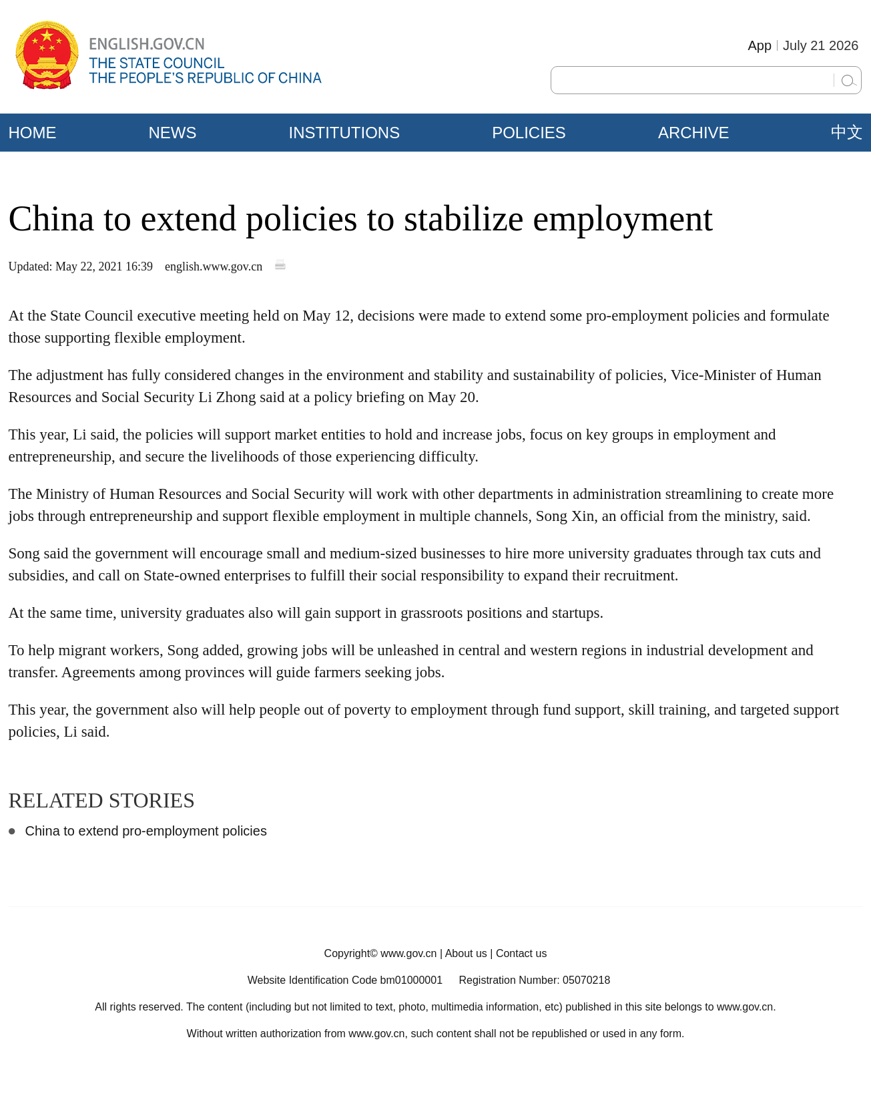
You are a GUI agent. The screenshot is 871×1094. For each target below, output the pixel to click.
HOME (33, 133)
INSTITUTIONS (344, 133)
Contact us (521, 953)
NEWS (173, 133)
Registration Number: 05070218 (534, 980)
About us (466, 953)
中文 (847, 132)
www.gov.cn (408, 953)
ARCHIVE (694, 133)
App (760, 45)
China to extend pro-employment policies (146, 831)
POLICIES (529, 133)
